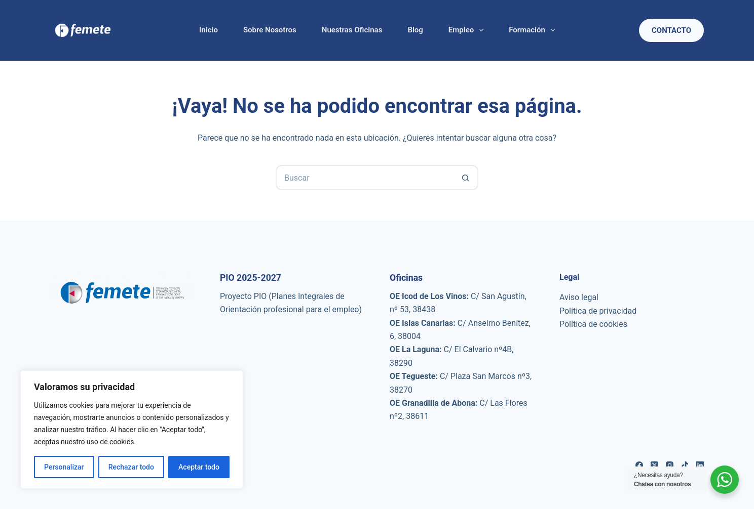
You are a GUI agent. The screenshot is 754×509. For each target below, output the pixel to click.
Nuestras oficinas (352, 29)
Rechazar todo (131, 467)
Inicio (208, 29)
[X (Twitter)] (654, 465)
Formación (534, 30)
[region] (131, 429)
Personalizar (64, 467)
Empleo (467, 30)
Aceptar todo (198, 467)
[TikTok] (685, 465)
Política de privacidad (597, 311)
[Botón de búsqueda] (465, 177)
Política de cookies (593, 324)
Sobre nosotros (269, 29)
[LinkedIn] (700, 465)
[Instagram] (669, 465)
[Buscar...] (364, 177)
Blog (415, 29)
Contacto (671, 30)
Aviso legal (578, 297)
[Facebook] (639, 465)
